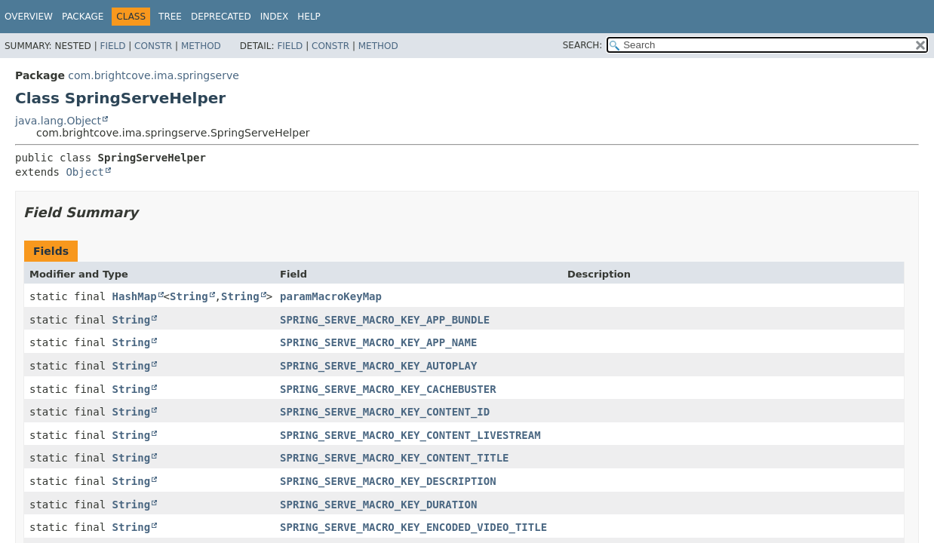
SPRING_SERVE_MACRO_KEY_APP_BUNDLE (385, 320)
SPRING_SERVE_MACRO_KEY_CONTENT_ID (385, 412)
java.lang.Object (58, 121)
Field (112, 46)
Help (309, 16)
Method (201, 46)
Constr (153, 46)
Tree (170, 16)
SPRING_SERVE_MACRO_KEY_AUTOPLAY (378, 366)
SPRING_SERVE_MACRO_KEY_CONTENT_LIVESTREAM (410, 435)
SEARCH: (583, 45)
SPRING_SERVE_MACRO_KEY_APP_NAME (378, 342)
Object (85, 172)
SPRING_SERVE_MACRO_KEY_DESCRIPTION (388, 481)
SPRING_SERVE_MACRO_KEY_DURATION (378, 505)
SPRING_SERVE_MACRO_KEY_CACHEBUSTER (388, 389)
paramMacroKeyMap (331, 296)
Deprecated (221, 16)
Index (274, 16)
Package (82, 16)
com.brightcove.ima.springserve (153, 75)
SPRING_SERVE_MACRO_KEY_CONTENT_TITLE (394, 458)
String (189, 296)
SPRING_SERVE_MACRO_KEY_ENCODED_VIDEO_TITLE (413, 527)
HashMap (134, 296)
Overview (29, 16)
